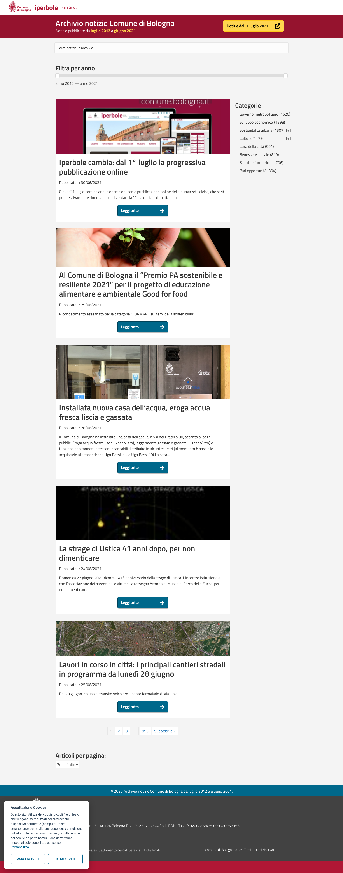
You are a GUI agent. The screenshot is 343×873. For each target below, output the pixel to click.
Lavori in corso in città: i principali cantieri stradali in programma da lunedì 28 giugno (142, 669)
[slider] (57, 75)
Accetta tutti (27, 859)
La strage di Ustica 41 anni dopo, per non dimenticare (127, 553)
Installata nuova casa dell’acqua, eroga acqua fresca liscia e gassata (134, 412)
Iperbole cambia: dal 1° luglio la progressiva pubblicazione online (132, 167)
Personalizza (20, 847)
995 (145, 731)
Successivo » (165, 731)
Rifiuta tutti (65, 859)
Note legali (152, 850)
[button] (253, 26)
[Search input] (171, 47)
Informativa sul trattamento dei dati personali (109, 850)
